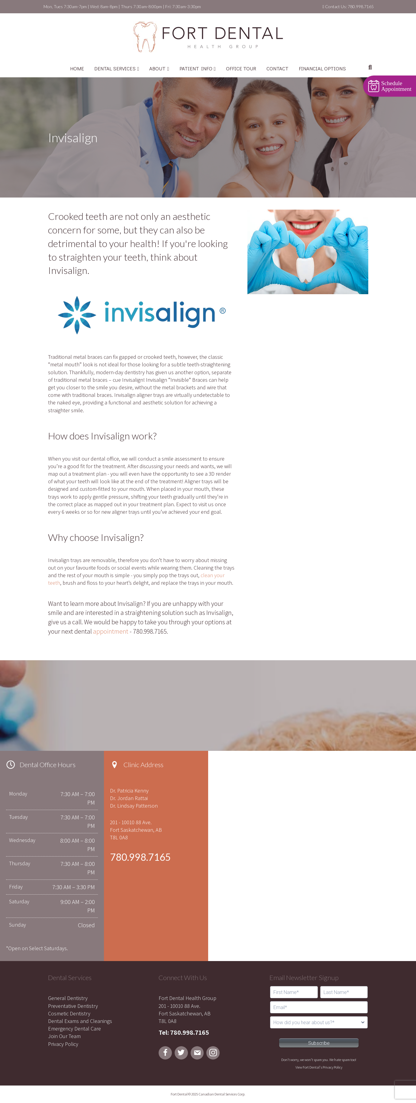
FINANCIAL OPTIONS (322, 68)
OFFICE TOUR (241, 68)
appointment (110, 631)
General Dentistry (68, 998)
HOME (77, 68)
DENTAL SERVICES (115, 68)
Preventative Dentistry (73, 1005)
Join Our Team (64, 1036)
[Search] (370, 67)
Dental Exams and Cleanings (80, 1021)
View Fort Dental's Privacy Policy (318, 1067)
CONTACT (277, 68)
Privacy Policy (63, 1043)
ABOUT (157, 68)
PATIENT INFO (195, 68)
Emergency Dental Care (74, 1028)
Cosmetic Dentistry (69, 1013)
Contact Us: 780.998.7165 (347, 6)
